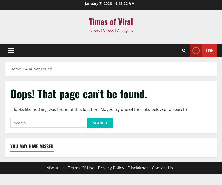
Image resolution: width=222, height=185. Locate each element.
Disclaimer (138, 168)
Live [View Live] (201, 50)
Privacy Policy (111, 168)
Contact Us (162, 168)
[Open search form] (184, 50)
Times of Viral (111, 21)
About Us (56, 168)
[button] (10, 50)
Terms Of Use (81, 168)
